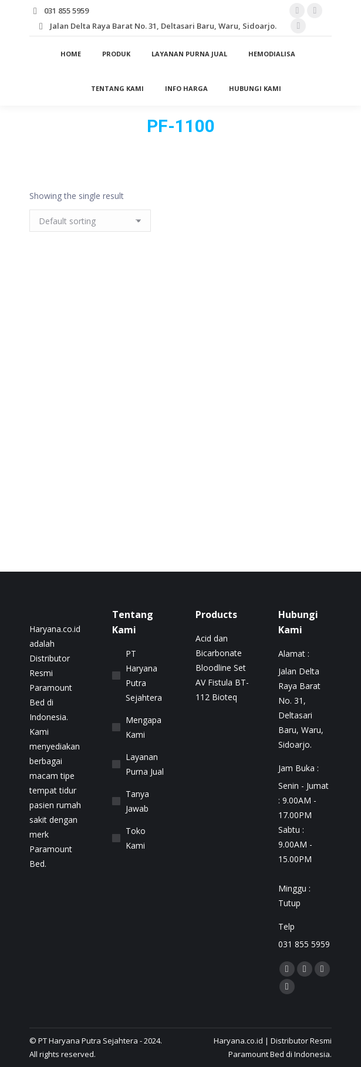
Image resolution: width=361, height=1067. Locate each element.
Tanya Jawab (137, 801)
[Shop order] (90, 221)
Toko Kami (136, 838)
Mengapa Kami (143, 727)
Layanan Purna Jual (145, 764)
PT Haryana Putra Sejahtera (144, 675)
